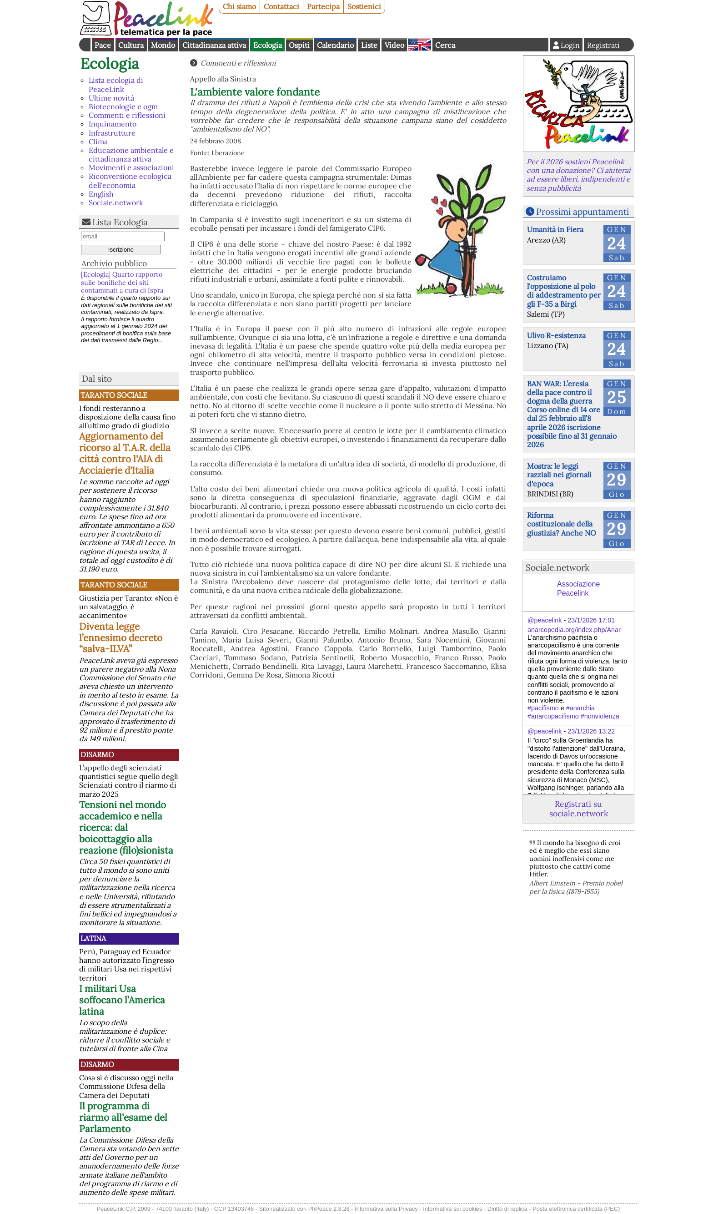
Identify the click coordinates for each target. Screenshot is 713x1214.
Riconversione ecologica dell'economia (130, 180)
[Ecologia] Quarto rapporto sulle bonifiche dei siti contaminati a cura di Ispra (122, 282)
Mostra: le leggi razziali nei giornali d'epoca (559, 474)
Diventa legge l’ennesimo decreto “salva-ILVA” (120, 637)
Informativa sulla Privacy (386, 1208)
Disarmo (97, 754)
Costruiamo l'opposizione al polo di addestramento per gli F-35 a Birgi (564, 291)
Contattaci (281, 6)
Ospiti (299, 45)
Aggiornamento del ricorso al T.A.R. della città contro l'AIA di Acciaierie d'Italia (125, 453)
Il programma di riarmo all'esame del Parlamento (123, 1117)
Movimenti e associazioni (131, 167)
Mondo (163, 45)
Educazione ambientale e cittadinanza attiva (131, 154)
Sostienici (364, 6)
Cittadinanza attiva (214, 45)
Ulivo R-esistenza (556, 335)
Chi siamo (239, 6)
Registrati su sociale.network (578, 809)
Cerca (445, 45)
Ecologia (267, 45)
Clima (98, 141)
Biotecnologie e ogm (123, 106)
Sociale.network (116, 202)
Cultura (131, 45)
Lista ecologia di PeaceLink (116, 84)
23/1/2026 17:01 (591, 620)
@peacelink (544, 620)
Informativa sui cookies (452, 1208)
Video (394, 45)
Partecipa (323, 6)
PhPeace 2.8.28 (329, 1208)
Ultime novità (111, 97)
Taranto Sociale (113, 395)
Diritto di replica (507, 1208)
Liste (369, 45)
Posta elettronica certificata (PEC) (576, 1208)
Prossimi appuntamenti (582, 211)
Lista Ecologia (120, 222)
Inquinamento (112, 123)
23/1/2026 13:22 (591, 731)
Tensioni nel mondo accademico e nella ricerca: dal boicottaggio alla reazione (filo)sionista (126, 827)
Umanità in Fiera (555, 229)
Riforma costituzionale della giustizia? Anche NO (561, 524)
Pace (103, 45)
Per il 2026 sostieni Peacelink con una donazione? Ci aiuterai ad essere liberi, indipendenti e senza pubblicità (578, 174)
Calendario (335, 45)
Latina (93, 938)
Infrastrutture (112, 132)
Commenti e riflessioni (127, 115)
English (419, 44)
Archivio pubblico (114, 263)
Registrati (603, 45)
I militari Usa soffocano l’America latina (122, 999)
